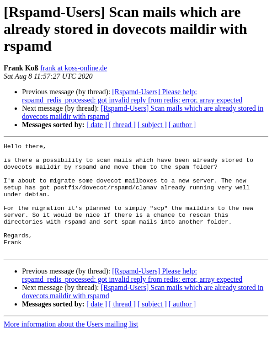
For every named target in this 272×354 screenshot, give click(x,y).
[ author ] (182, 125)
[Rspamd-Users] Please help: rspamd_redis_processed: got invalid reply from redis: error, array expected (132, 96)
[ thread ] (122, 125)
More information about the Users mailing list (71, 346)
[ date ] (96, 125)
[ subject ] (152, 125)
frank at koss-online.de (73, 68)
